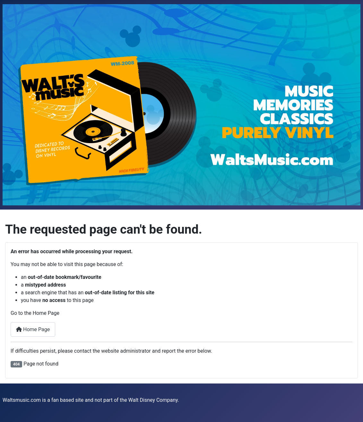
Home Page (33, 329)
